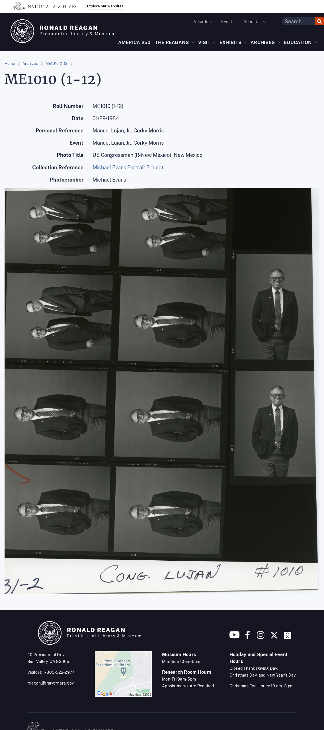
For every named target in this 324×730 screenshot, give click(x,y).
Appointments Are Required (188, 686)
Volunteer (203, 21)
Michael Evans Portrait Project (128, 167)
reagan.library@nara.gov (50, 683)
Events (227, 21)
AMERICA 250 (134, 42)
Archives (30, 63)
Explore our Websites (105, 6)
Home (10, 63)
